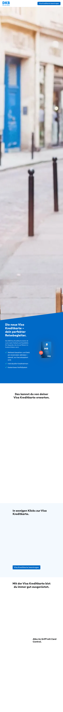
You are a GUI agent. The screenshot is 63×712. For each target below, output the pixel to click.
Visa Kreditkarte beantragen (26, 567)
